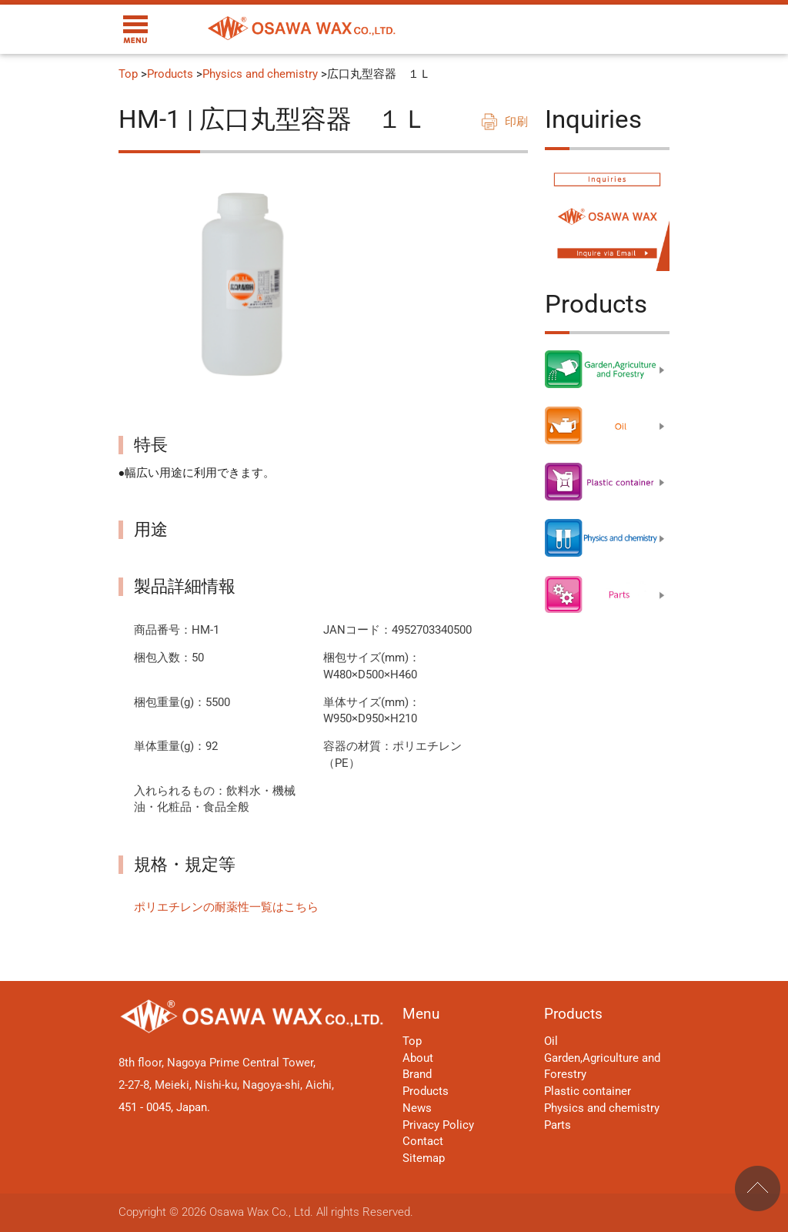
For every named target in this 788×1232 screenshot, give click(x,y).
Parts (557, 1125)
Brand (417, 1074)
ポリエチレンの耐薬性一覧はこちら (226, 907)
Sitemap (423, 1158)
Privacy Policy (438, 1125)
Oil (551, 1041)
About (417, 1058)
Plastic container (587, 1091)
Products (170, 74)
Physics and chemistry (260, 74)
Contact (422, 1141)
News (417, 1108)
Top (128, 74)
